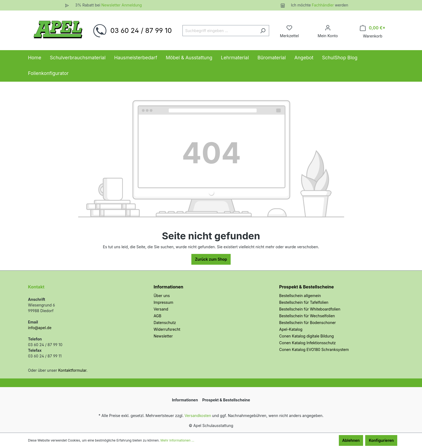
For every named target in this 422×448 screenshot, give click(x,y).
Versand (161, 309)
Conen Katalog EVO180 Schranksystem (314, 349)
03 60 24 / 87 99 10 (141, 30)
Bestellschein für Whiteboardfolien (309, 309)
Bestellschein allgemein (300, 295)
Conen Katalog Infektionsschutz (307, 342)
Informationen (168, 287)
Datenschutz (165, 322)
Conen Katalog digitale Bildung (306, 336)
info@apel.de (39, 327)
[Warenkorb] (373, 28)
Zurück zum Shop (211, 259)
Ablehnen (351, 440)
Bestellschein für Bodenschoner (307, 322)
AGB (157, 315)
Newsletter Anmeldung (121, 5)
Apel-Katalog (290, 329)
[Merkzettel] (289, 28)
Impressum (163, 302)
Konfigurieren (381, 440)
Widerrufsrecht (167, 329)
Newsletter (163, 336)
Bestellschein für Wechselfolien (307, 315)
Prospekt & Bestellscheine (306, 287)
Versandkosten (198, 415)
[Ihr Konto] (328, 28)
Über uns (162, 295)
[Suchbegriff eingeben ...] (219, 30)
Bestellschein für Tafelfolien (303, 302)
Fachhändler (323, 5)
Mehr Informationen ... (177, 440)
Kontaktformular (72, 370)
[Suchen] (262, 30)
